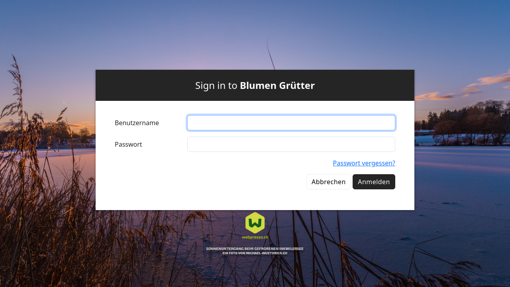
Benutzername (137, 122)
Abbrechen (329, 181)
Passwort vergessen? (364, 163)
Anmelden (374, 181)
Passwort (128, 144)
